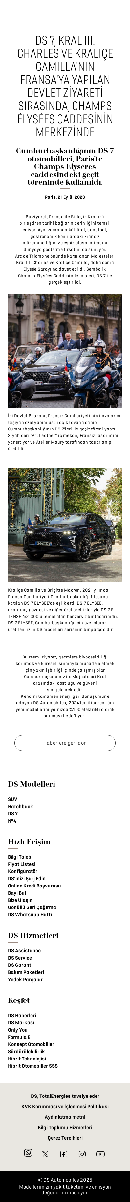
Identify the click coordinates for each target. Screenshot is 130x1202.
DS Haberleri (22, 1016)
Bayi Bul (17, 893)
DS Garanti (20, 965)
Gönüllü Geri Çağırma (32, 907)
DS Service (20, 958)
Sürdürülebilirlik (26, 1052)
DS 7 (13, 814)
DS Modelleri (31, 784)
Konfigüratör (22, 871)
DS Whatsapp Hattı (30, 915)
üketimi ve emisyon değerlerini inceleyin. (76, 1190)
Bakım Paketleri (26, 972)
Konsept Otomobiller (31, 1044)
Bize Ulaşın (20, 900)
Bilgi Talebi (20, 857)
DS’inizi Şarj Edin (27, 879)
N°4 (12, 821)
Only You (18, 1030)
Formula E (19, 1037)
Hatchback (20, 807)
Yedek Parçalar (25, 980)
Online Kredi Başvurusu (34, 886)
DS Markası (21, 1023)
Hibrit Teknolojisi (27, 1059)
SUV (12, 799)
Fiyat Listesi (21, 864)
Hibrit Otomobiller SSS (33, 1066)
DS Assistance (24, 951)
